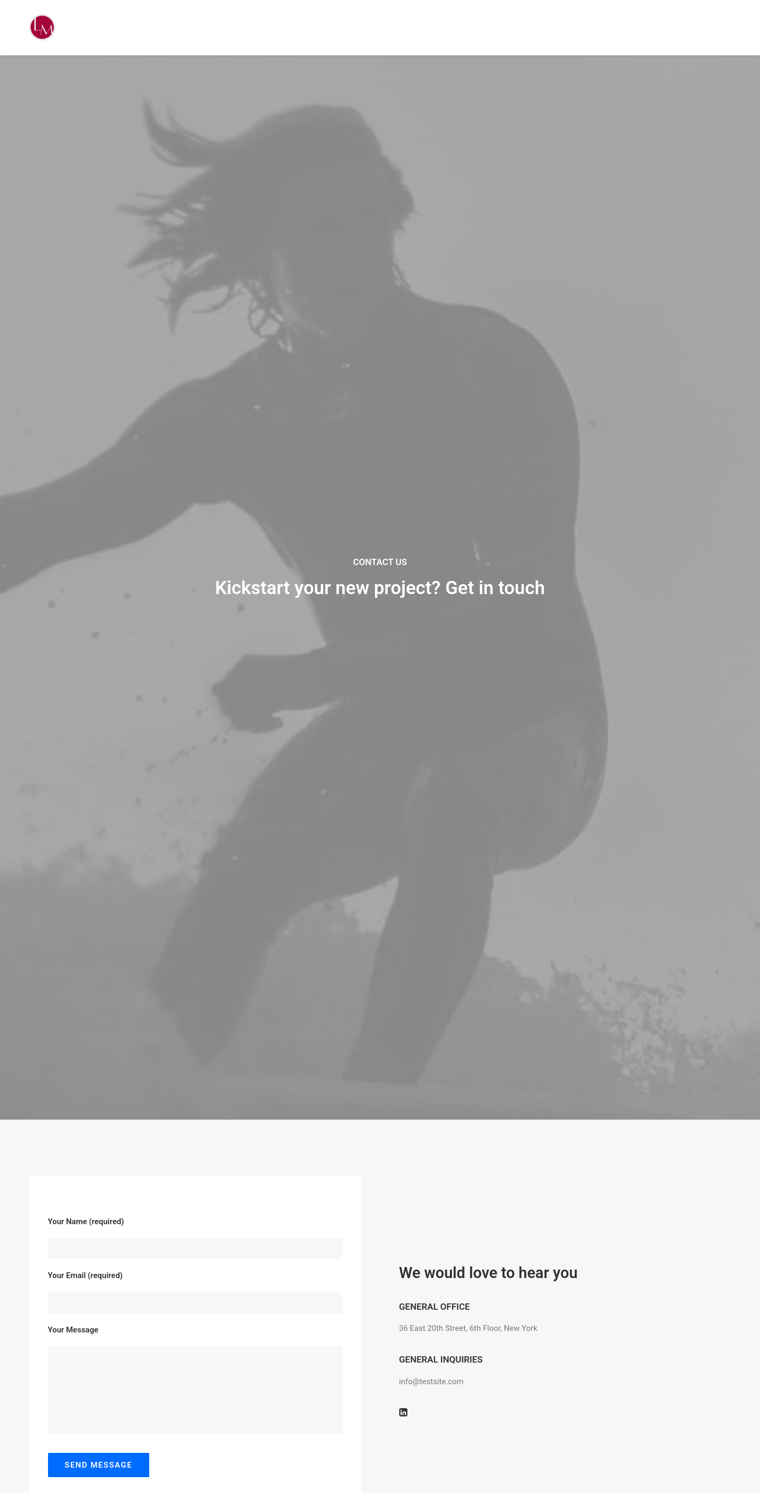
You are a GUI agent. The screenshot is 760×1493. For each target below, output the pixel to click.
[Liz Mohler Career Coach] (42, 27)
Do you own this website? (341, 791)
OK (437, 791)
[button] (403, 579)
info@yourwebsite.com (133, 1201)
